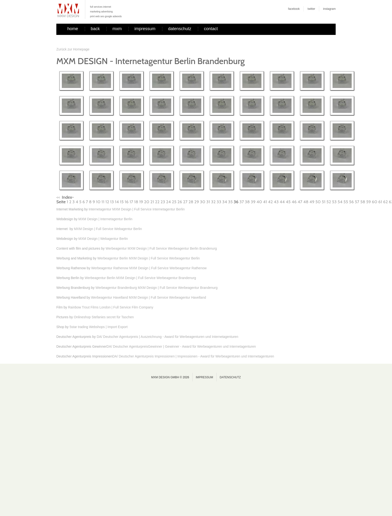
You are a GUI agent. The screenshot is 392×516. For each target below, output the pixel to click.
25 (174, 201)
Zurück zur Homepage (73, 49)
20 (146, 201)
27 (185, 201)
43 (276, 201)
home (72, 28)
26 (179, 201)
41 (265, 201)
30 (202, 201)
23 (162, 201)
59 (368, 201)
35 (230, 201)
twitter (311, 9)
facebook (294, 9)
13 (112, 201)
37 (241, 201)
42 (270, 201)
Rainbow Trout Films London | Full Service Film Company (110, 307)
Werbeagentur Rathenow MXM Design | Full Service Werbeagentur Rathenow (149, 268)
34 (224, 201)
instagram (329, 9)
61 (380, 201)
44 (282, 201)
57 (357, 201)
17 (131, 201)
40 (259, 201)
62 (385, 201)
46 (294, 201)
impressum (144, 28)
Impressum (204, 377)
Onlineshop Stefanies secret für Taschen (104, 317)
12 (107, 201)
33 (219, 201)
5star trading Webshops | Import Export (98, 327)
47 (299, 201)
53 (334, 201)
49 (311, 201)
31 (208, 201)
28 (190, 201)
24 (168, 201)
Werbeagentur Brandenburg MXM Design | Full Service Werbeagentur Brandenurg (156, 288)
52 (328, 201)
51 (323, 201)
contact (211, 28)
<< (58, 197)
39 (253, 201)
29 (196, 201)
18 (136, 201)
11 (102, 201)
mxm (117, 28)
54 (340, 201)
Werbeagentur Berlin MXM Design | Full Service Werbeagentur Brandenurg (140, 278)
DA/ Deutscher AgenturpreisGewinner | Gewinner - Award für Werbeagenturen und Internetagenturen (181, 346)
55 (346, 201)
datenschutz (179, 28)
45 (288, 201)
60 (374, 201)
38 (247, 201)
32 (213, 201)
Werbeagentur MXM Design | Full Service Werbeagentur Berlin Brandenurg (161, 248)
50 (318, 201)
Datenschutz (230, 377)
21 (152, 201)
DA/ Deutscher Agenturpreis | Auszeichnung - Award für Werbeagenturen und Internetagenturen (167, 337)
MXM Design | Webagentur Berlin (103, 239)
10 (98, 201)
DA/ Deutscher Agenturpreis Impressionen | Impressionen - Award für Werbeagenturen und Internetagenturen (193, 356)
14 (117, 201)
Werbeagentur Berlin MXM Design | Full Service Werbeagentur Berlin (148, 258)
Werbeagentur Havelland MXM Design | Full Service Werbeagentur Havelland (148, 297)
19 (141, 201)
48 (305, 201)
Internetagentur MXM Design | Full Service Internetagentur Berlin (137, 209)
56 (351, 201)
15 (122, 201)
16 (126, 201)
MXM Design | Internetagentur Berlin (105, 219)
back (95, 28)
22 (157, 201)
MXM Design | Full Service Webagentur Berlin (108, 229)
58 (362, 201)
